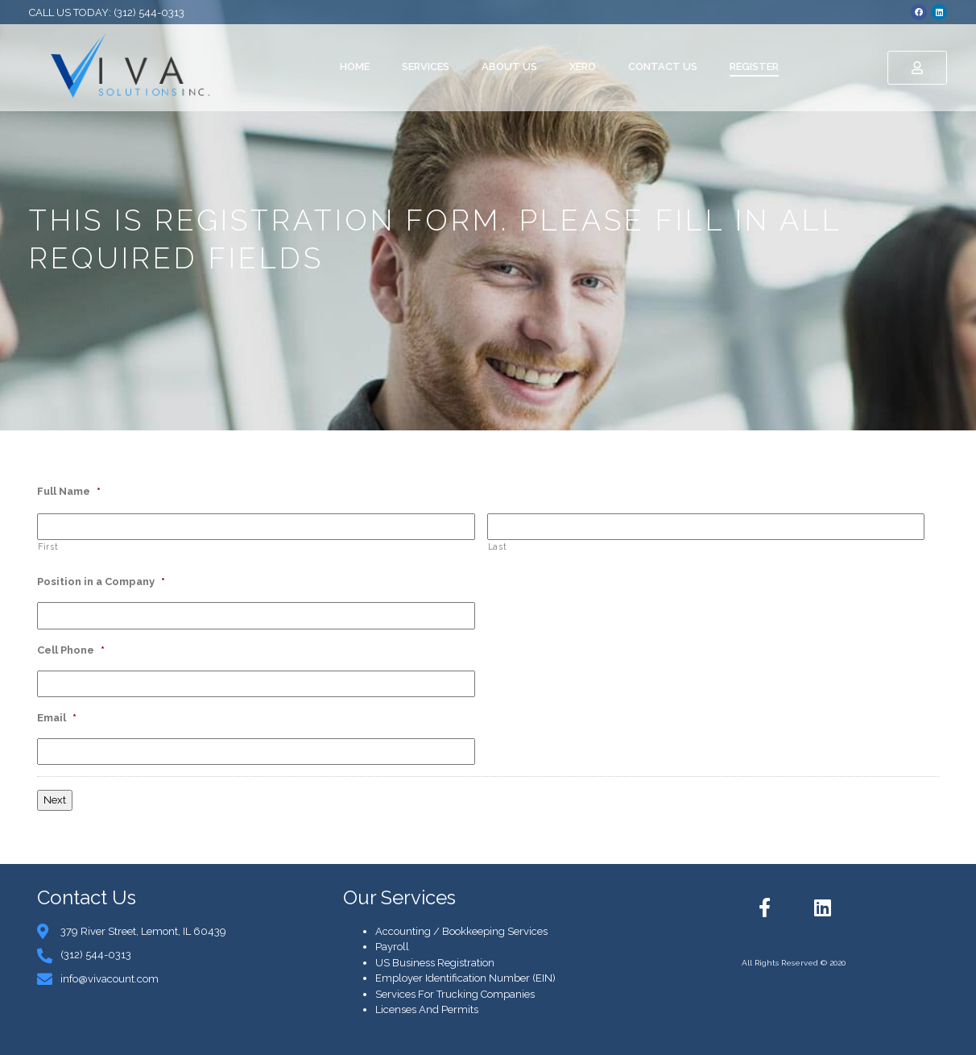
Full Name (69, 491)
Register (754, 66)
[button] (917, 68)
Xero (582, 66)
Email (57, 718)
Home (355, 66)
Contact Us (662, 66)
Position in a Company (101, 581)
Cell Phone (71, 650)
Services (425, 66)
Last (497, 546)
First (48, 546)
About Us (509, 66)
